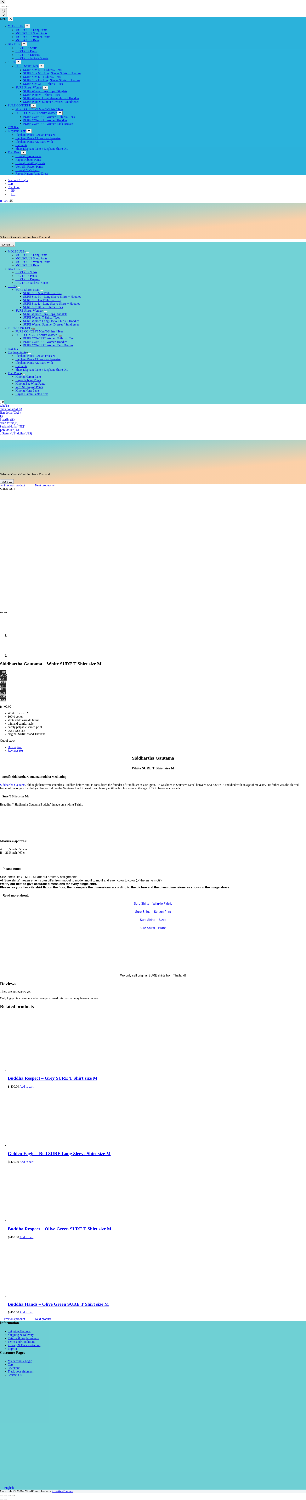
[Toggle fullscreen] (9, 1495)
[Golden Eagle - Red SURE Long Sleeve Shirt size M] (66, 1145)
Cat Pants (21, 366)
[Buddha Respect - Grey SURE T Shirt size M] (66, 1070)
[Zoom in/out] (13, 1495)
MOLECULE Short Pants (31, 258)
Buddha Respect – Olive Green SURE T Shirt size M (59, 1228)
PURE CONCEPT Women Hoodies (45, 341)
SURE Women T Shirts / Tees (41, 317)
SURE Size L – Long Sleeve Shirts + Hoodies (51, 303)
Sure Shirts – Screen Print (153, 911)
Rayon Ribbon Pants (28, 380)
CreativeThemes (62, 1491)
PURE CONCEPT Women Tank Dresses (48, 345)
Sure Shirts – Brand (153, 928)
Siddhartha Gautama (12, 784)
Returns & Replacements (23, 1338)
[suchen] (7, 244)
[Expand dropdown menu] (27, 252)
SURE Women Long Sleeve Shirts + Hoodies (51, 321)
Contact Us (15, 1375)
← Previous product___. (15, 485)
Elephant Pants (18, 352)
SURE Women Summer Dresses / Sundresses (51, 324)
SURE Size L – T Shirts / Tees (41, 300)
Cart (10, 183)
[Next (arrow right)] (5, 1499)
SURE (12, 286)
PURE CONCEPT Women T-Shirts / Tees (49, 338)
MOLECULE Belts (27, 265)
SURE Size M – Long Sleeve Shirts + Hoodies (52, 296)
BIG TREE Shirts (26, 272)
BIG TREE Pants (26, 275)
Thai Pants (15, 373)
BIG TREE (15, 268)
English (7, 1487)
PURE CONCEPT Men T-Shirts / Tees (39, 331)
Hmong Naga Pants (27, 390)
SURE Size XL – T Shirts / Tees (43, 307)
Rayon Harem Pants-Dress (31, 394)
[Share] (5, 1495)
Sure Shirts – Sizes (153, 919)
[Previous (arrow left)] (1, 1499)
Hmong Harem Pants (28, 376)
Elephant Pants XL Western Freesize (37, 359)
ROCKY (13, 348)
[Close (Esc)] (1, 1495)
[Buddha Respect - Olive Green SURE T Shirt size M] (66, 1220)
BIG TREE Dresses (27, 279)
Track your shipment (20, 1371)
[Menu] (7, 481)
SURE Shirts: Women (29, 310)
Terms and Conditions (21, 1341)
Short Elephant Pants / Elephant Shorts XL (41, 369)
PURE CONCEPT (20, 328)
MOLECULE (17, 251)
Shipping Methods (19, 1331)
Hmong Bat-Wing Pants (30, 383)
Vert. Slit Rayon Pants (29, 387)
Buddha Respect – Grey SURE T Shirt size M (52, 1078)
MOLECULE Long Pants (31, 255)
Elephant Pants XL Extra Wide (34, 362)
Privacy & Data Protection (24, 1345)
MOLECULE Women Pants (32, 261)
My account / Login (20, 1361)
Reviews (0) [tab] (15, 750)
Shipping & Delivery (21, 1334)
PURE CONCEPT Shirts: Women (37, 335)
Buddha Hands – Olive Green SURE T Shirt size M (58, 1304)
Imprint (12, 1348)
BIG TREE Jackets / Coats (31, 282)
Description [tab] (15, 747)
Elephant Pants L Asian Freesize (35, 355)
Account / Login (18, 180)
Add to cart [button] (26, 1086)
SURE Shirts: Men (27, 289)
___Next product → (42, 485)
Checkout (14, 187)
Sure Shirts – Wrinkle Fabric (153, 903)
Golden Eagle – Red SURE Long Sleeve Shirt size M (59, 1153)
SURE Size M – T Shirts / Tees (42, 293)
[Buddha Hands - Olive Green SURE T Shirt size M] (66, 1296)
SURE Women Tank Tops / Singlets (45, 314)
